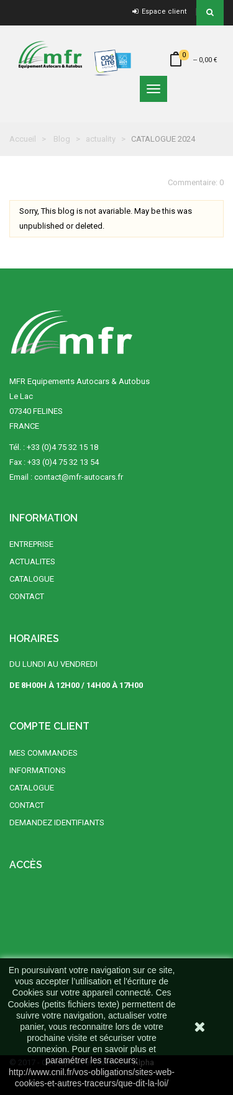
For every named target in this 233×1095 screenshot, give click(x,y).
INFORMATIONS (37, 770)
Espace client (159, 11)
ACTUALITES (32, 561)
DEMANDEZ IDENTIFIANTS (56, 822)
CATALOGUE (31, 579)
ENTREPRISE (31, 544)
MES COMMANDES (43, 753)
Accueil (22, 139)
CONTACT (26, 596)
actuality (101, 139)
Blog (61, 139)
